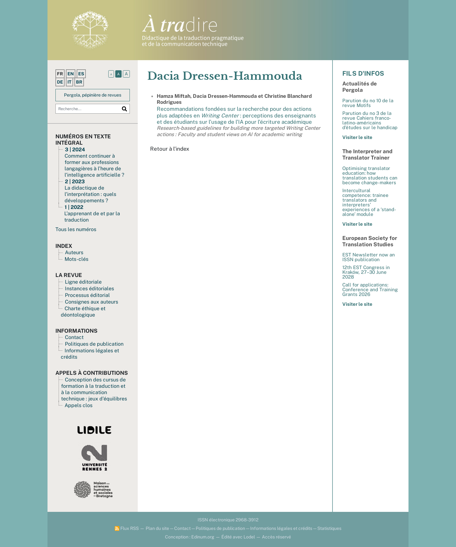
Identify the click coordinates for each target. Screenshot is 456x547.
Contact (74, 337)
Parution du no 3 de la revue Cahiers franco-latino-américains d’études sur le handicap (369, 120)
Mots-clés (76, 259)
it (69, 82)
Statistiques (329, 528)
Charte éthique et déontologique (83, 311)
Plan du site (157, 528)
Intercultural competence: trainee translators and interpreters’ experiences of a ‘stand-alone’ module (369, 202)
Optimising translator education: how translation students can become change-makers (369, 175)
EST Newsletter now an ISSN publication (368, 257)
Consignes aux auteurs (91, 302)
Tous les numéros (75, 229)
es (81, 73)
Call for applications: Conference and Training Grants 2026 (370, 289)
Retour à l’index (169, 149)
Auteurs (74, 252)
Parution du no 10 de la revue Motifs (367, 103)
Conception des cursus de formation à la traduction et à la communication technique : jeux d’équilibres (94, 389)
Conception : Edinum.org (189, 536)
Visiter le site (357, 137)
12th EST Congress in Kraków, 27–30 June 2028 (366, 272)
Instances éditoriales (89, 289)
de (60, 82)
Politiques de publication (94, 344)
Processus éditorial (87, 295)
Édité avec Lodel (238, 536)
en (70, 73)
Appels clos (78, 405)
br (79, 82)
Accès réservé (276, 536)
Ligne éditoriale (83, 282)
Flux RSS (127, 528)
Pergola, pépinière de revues (92, 94)
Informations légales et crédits (281, 528)
